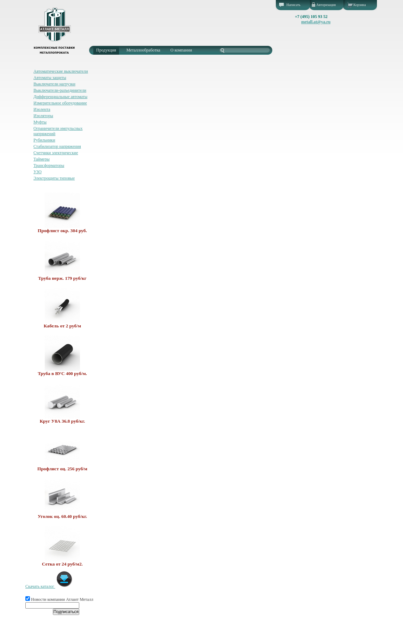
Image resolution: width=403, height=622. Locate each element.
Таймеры (41, 159)
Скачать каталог (49, 586)
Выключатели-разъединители (59, 90)
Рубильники (44, 140)
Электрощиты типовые (54, 178)
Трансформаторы (48, 165)
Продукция (106, 50)
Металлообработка (143, 50)
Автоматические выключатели (60, 71)
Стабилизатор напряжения (57, 146)
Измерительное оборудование (60, 103)
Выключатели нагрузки (54, 83)
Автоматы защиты (49, 77)
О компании (181, 50)
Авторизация (326, 5)
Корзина (359, 5)
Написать (293, 5)
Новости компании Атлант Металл (59, 599)
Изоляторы (43, 115)
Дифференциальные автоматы (60, 96)
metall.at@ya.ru (315, 21)
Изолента (41, 109)
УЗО (37, 171)
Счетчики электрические (55, 152)
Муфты (39, 122)
